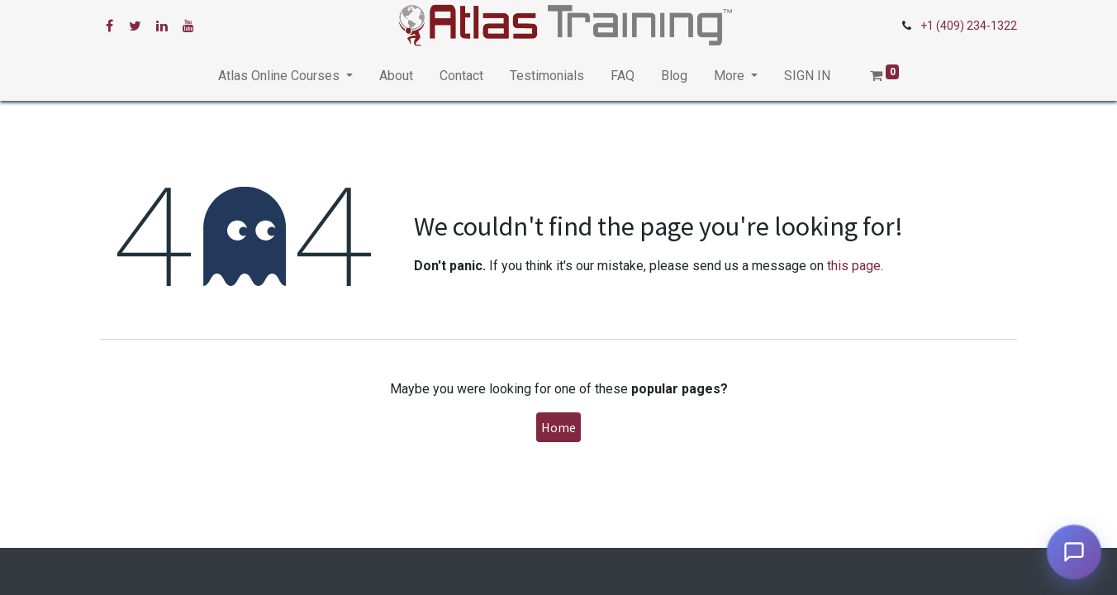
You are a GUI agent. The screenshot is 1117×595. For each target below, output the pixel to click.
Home (558, 427)
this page (854, 266)
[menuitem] (396, 76)
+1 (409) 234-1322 (968, 25)
